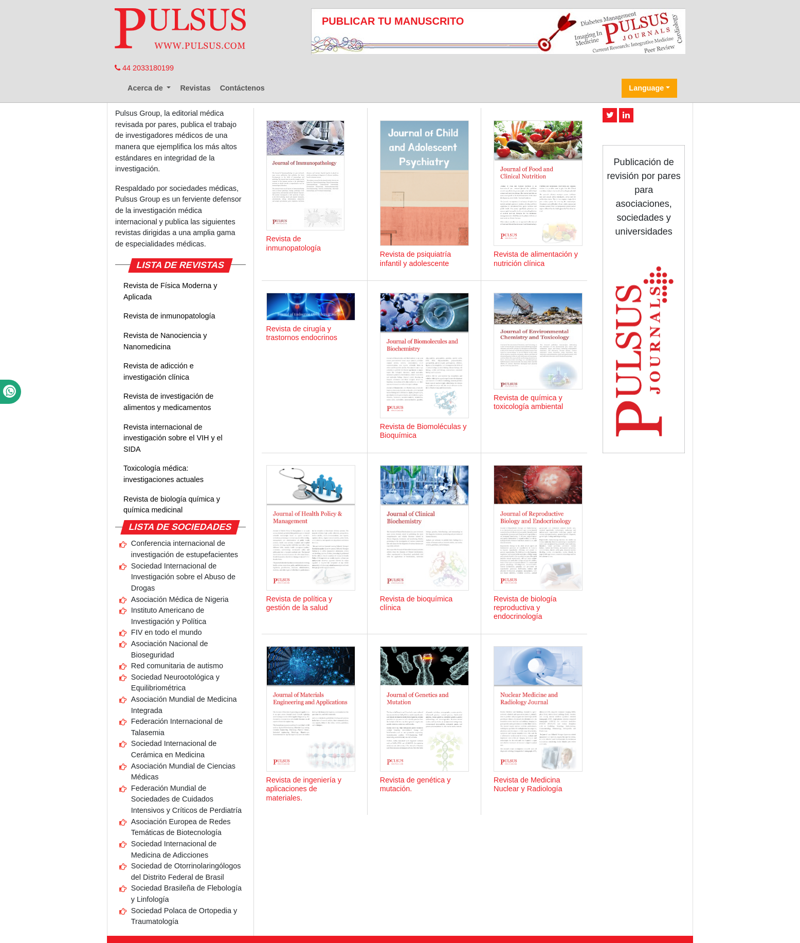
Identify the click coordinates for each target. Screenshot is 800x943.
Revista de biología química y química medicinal (171, 504)
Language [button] (646, 88)
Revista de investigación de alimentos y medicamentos (168, 402)
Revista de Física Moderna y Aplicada (170, 291)
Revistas (195, 88)
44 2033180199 (144, 68)
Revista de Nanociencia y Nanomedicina (165, 341)
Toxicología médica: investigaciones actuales (163, 474)
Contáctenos (242, 88)
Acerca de (146, 88)
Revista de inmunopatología (169, 316)
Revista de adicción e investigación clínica (158, 371)
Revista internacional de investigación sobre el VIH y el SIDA (173, 438)
